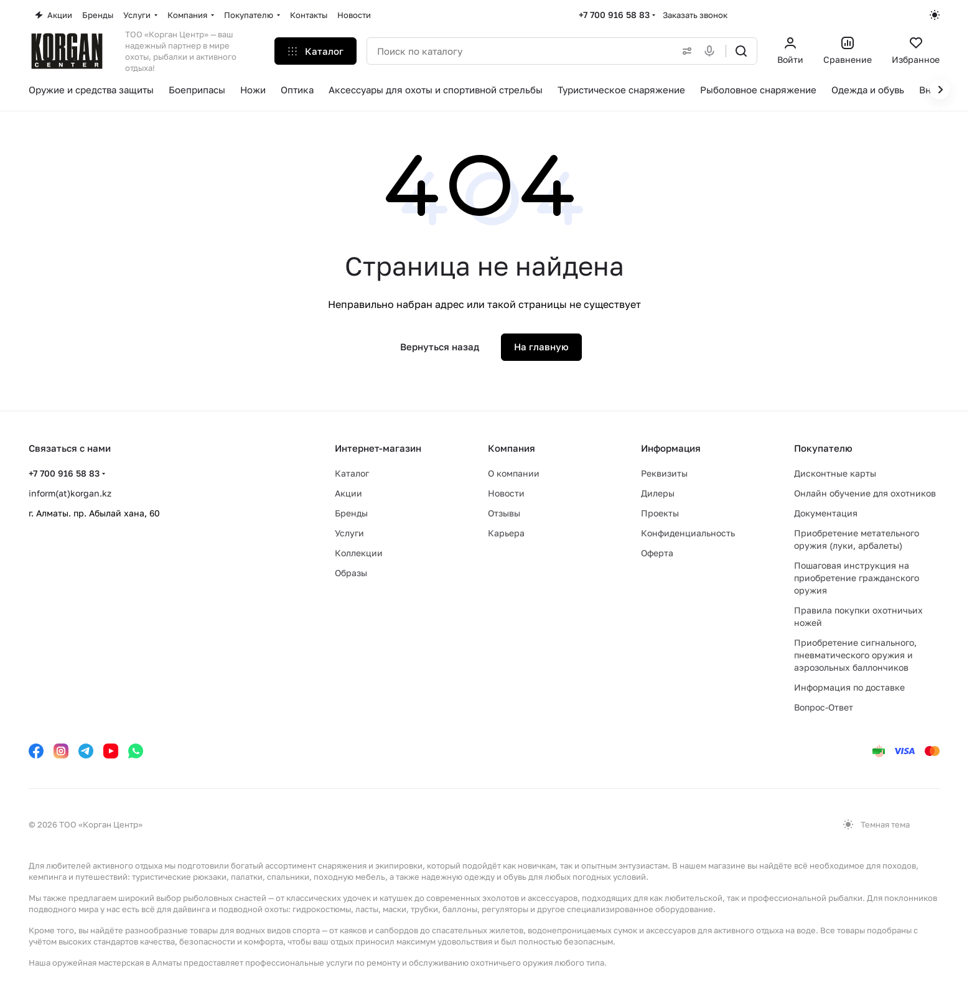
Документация (826, 513)
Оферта (657, 553)
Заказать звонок (695, 15)
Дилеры (658, 493)
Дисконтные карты (835, 473)
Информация (671, 448)
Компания (511, 448)
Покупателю (823, 448)
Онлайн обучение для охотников (865, 493)
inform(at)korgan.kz (70, 493)
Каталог (352, 473)
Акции (348, 493)
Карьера (506, 533)
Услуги (349, 533)
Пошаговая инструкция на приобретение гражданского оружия (856, 577)
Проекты (660, 513)
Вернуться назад (439, 346)
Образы (351, 572)
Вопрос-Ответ (823, 707)
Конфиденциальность (688, 533)
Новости (506, 493)
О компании (514, 473)
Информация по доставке (849, 687)
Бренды (351, 513)
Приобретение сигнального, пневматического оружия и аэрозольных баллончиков (855, 655)
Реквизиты (664, 473)
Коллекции (359, 553)
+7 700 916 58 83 (614, 14)
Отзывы (504, 513)
